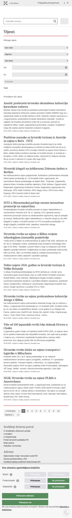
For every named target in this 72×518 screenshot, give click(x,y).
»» (18, 415)
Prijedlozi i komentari (12, 446)
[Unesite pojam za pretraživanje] (15, 21)
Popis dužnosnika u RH (14, 468)
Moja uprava (9, 443)
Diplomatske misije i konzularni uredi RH (21, 456)
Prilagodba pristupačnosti (48, 3)
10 (58, 411)
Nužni (5, 480)
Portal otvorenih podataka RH (16, 440)
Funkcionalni (9, 486)
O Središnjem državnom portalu (17, 431)
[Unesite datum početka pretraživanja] (40, 67)
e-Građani (8, 434)
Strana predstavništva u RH (15, 459)
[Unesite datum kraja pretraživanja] (40, 74)
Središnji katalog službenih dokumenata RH (22, 462)
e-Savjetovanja (10, 437)
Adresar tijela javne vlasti (14, 465)
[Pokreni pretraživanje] (55, 21)
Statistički (7, 492)
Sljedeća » (9, 415)
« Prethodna (10, 411)
